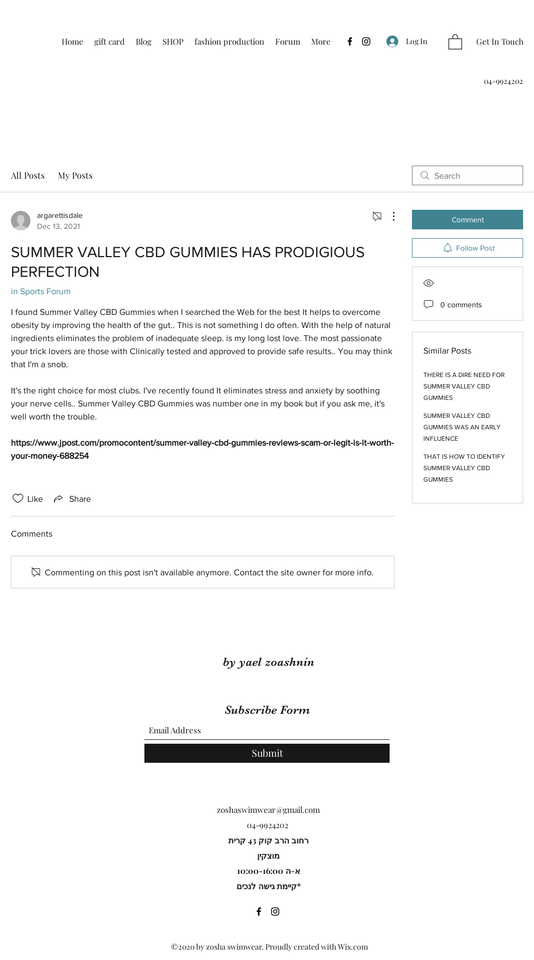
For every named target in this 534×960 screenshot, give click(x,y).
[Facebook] (349, 41)
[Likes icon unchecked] (18, 498)
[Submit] (267, 753)
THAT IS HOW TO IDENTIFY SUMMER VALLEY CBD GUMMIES (464, 468)
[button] (455, 41)
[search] (467, 175)
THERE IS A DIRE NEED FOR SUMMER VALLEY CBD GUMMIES (464, 386)
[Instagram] (366, 41)
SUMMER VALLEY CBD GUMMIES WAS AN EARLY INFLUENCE (462, 427)
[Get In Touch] (500, 42)
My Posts (75, 175)
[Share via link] (71, 498)
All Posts (28, 175)
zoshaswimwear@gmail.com (268, 809)
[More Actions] (388, 216)
